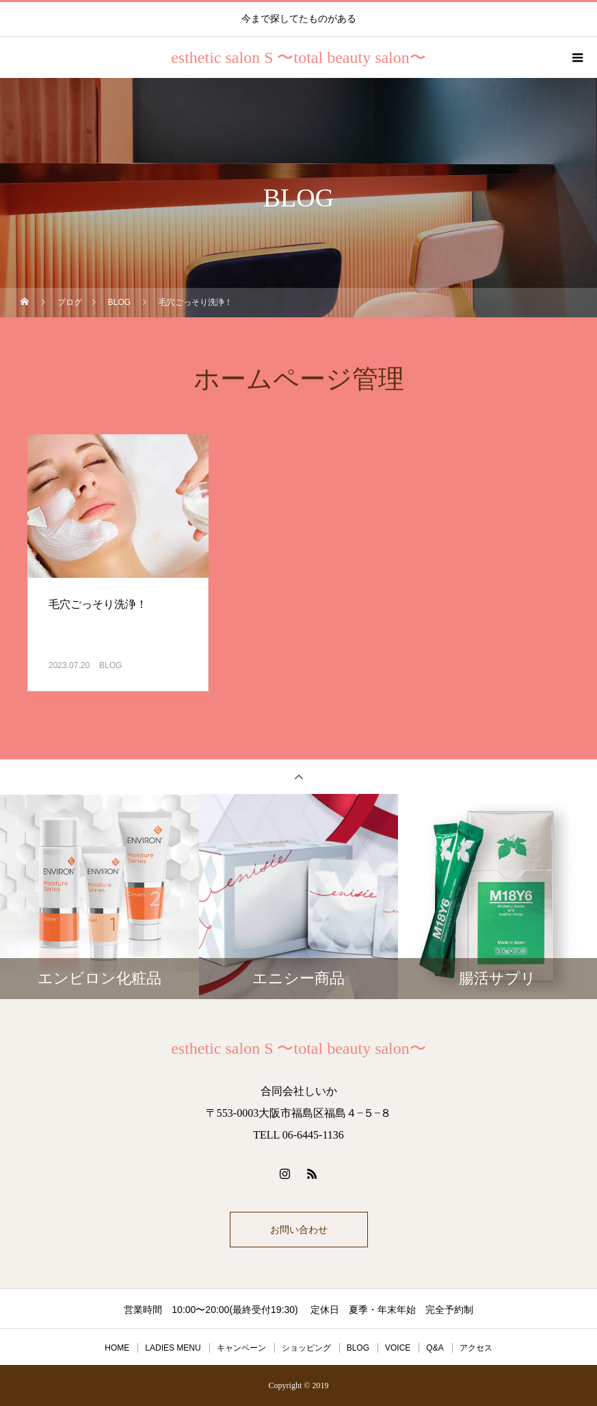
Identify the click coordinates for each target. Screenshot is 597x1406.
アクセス (476, 1348)
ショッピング (306, 1348)
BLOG (110, 665)
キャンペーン (241, 1348)
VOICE (397, 1348)
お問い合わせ (299, 1229)
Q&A (434, 1348)
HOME (117, 1348)
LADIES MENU (172, 1348)
